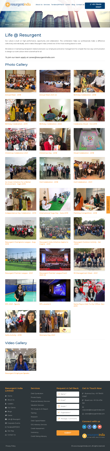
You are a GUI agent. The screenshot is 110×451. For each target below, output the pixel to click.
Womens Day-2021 (47, 335)
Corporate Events (12, 423)
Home (7, 24)
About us (39, 5)
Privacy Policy (11, 446)
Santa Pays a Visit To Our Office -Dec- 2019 (89, 305)
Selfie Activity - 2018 (13, 335)
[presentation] (70, 425)
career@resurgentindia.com (42, 57)
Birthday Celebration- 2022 (50, 124)
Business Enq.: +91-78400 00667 (92, 395)
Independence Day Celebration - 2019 (20, 213)
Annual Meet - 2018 (13, 95)
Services (47, 5)
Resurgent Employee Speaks (17, 373)
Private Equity (36, 397)
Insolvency (35, 432)
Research (34, 417)
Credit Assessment (37, 428)
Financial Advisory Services (40, 401)
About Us (9, 400)
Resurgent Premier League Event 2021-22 (53, 274)
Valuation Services (37, 405)
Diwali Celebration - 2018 (84, 153)
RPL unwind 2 (45, 304)
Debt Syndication (37, 393)
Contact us (80, 5)
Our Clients (10, 408)
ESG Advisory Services (39, 425)
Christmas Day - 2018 (48, 153)
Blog (73, 5)
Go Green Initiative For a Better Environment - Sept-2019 (18, 183)
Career (67, 5)
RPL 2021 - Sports (12, 304)
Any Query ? (108, 204)
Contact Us (10, 435)
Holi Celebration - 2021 (83, 182)
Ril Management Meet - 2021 (86, 273)
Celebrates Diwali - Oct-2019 (85, 124)
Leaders (9, 404)
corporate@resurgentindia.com (93, 408)
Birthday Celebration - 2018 (85, 95)
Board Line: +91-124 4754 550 (92, 401)
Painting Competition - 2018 (85, 213)
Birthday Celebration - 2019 (16, 124)
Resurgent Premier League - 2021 (19, 273)
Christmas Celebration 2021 (16, 153)
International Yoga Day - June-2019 (53, 213)
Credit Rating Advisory (39, 436)
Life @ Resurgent (12, 419)
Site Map (9, 431)
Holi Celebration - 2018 (48, 182)
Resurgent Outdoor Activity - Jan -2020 (87, 243)
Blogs (8, 411)
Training (33, 413)
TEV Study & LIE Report (39, 409)
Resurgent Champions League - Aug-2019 (20, 243)
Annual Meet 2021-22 (48, 95)
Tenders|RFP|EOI (57, 5)
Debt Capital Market (38, 421)
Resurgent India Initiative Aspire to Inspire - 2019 (53, 243)
